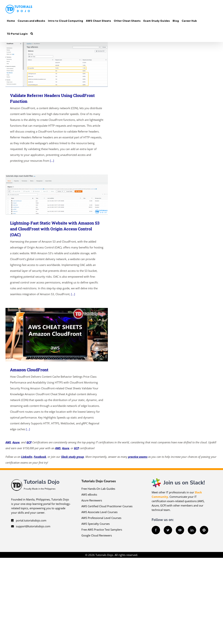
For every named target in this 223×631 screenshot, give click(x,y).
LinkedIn (26, 457)
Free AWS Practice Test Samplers (101, 529)
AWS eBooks (89, 494)
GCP (29, 442)
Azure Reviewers (91, 500)
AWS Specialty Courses (95, 523)
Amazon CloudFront (29, 369)
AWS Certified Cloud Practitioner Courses (106, 506)
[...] (52, 160)
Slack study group (72, 457)
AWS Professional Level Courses (101, 518)
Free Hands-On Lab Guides (98, 488)
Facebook (40, 457)
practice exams (137, 457)
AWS (8, 442)
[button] (31, 33)
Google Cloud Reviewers (96, 535)
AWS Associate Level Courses (99, 512)
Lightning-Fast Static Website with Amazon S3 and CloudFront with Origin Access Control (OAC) (54, 228)
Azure (16, 442)
